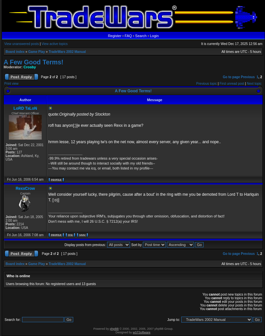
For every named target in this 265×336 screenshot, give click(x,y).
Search (141, 36)
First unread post (232, 83)
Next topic (254, 83)
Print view (11, 83)
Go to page (231, 77)
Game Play (36, 52)
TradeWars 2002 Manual (67, 52)
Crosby (30, 67)
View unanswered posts (21, 44)
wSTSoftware (141, 332)
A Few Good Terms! (33, 62)
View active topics (55, 44)
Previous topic (206, 83)
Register (114, 36)
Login (154, 36)
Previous (248, 77)
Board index (15, 52)
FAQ (128, 36)
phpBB (114, 328)
